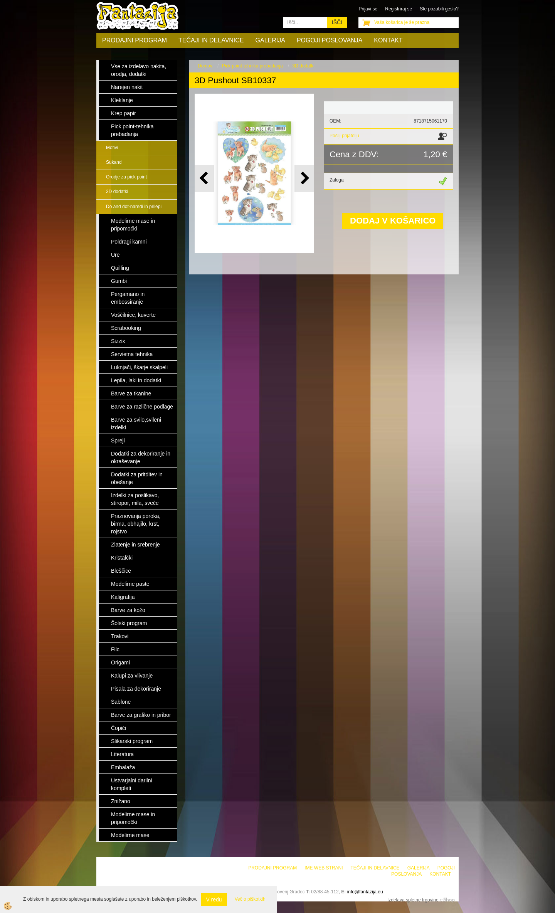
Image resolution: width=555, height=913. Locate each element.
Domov (205, 66)
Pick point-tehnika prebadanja (252, 66)
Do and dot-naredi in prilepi (133, 206)
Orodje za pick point (126, 177)
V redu (214, 899)
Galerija (270, 40)
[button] (304, 178)
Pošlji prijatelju (344, 135)
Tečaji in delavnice (211, 40)
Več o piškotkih (250, 899)
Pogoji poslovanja (329, 40)
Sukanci (114, 162)
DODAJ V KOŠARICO (393, 220)
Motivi (112, 147)
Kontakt (388, 40)
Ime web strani (323, 868)
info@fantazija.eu (365, 892)
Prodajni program (134, 40)
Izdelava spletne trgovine (413, 900)
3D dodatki (117, 191)
